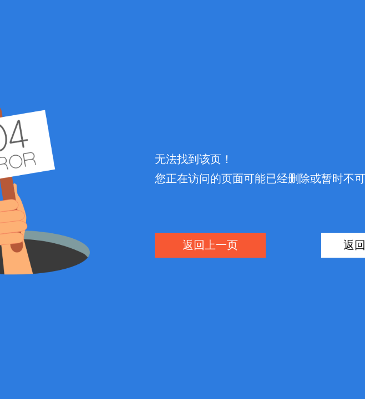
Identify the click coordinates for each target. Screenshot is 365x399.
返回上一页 (210, 245)
